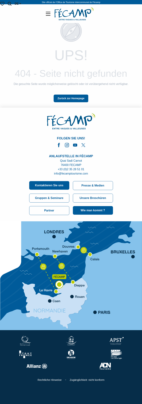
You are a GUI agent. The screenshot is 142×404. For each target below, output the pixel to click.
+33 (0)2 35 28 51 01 (71, 169)
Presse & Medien (92, 185)
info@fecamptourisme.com (71, 173)
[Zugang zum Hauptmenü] (49, 14)
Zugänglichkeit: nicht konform (87, 379)
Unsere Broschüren (93, 198)
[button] (9, 4)
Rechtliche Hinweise (50, 379)
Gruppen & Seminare (49, 198)
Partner (49, 210)
